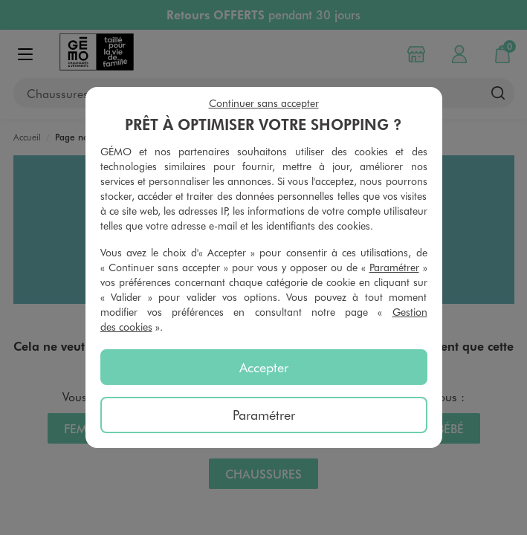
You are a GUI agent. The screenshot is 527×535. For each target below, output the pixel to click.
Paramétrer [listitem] (264, 415)
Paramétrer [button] (394, 267)
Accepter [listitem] (263, 367)
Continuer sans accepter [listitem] (264, 103)
